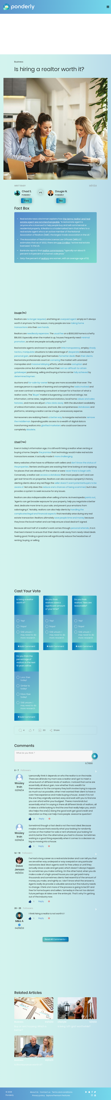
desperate (73, 351)
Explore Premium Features (58, 1095)
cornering (55, 360)
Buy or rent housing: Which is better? (30, 1028)
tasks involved (81, 386)
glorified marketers (51, 425)
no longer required (36, 319)
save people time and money (69, 517)
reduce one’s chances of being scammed (64, 487)
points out (90, 497)
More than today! (26, 696)
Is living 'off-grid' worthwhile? (74, 1026)
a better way (55, 417)
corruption (77, 364)
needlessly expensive (38, 333)
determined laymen (24, 376)
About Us (34, 1092)
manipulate (28, 351)
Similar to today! (25, 687)
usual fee (58, 333)
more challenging (63, 456)
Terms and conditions (62, 1092)
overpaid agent (68, 319)
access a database (50, 474)
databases (84, 407)
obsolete (30, 429)
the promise (45, 452)
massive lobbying (40, 364)
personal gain (21, 356)
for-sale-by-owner (37, 382)
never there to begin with (78, 470)
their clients (87, 356)
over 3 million (63, 242)
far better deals (67, 356)
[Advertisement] (55, 34)
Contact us (45, 1092)
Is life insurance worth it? (28, 1064)
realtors (45, 258)
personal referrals (80, 528)
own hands (43, 327)
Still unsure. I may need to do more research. (28, 635)
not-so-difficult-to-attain (73, 368)
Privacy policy (38, 1095)
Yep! (23, 620)
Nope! (23, 626)
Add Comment (26, 646)
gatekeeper (20, 372)
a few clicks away (54, 402)
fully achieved (81, 372)
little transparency (70, 347)
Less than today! (25, 679)
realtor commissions (53, 250)
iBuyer (36, 394)
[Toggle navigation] (108, 7)
